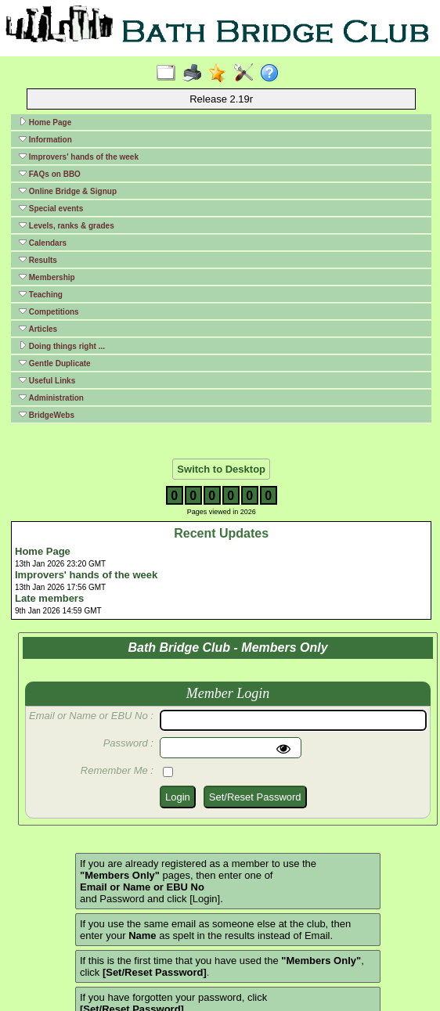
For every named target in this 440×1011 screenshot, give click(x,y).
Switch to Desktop (221, 469)
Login (177, 797)
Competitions (49, 311)
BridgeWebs (46, 414)
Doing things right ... (62, 346)
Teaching (41, 294)
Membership (47, 277)
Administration (51, 397)
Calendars (43, 242)
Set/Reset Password (255, 797)
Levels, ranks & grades (66, 225)
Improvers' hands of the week (79, 156)
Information (45, 139)
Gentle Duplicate (55, 363)
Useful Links (47, 380)
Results (38, 259)
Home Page (45, 122)
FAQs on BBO (50, 173)
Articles (38, 328)
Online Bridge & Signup (68, 191)
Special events (51, 208)
